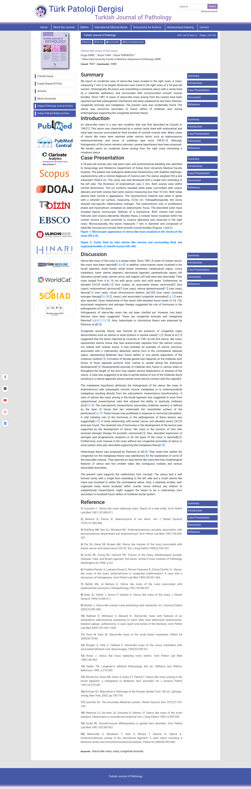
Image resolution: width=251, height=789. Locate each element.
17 (99, 413)
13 (180, 335)
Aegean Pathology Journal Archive (55, 105)
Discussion (194, 97)
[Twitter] (5, 388)
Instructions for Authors (147, 27)
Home (43, 27)
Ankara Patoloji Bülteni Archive (53, 113)
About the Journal (63, 27)
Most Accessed (46, 98)
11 (165, 288)
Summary (193, 75)
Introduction (195, 83)
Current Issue (45, 76)
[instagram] (5, 412)
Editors (84, 27)
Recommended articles (133, 42)
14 (98, 366)
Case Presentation (199, 90)
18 (99, 324)
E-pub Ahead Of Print (49, 83)
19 (106, 296)
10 (111, 284)
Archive (41, 91)
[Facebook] (5, 377)
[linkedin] (5, 423)
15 (107, 320)
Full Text (99, 42)
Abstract (86, 42)
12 (90, 292)
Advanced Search (209, 11)
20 (179, 437)
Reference (194, 104)
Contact (204, 27)
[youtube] (5, 400)
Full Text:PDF (113, 42)
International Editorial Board (110, 27)
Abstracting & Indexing (180, 27)
